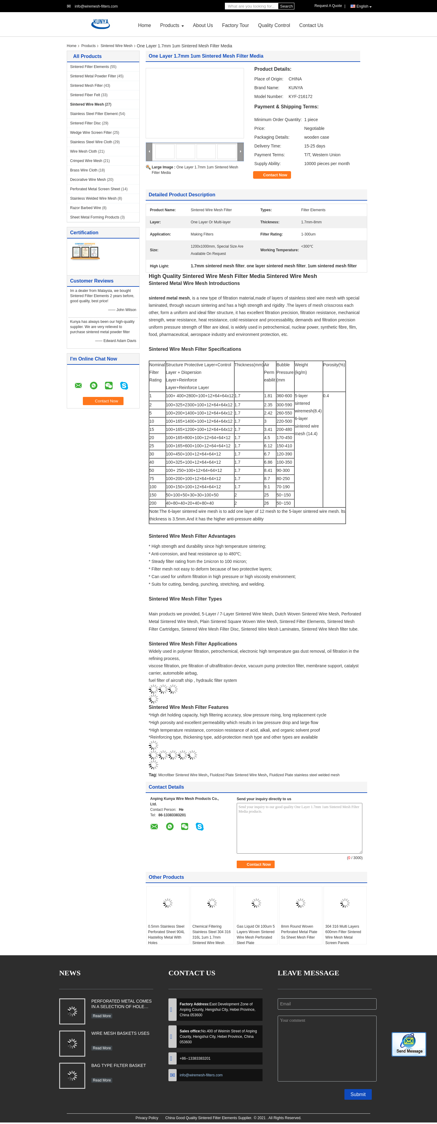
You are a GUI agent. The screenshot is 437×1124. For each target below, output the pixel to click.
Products (169, 25)
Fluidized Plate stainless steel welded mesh (304, 775)
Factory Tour (235, 25)
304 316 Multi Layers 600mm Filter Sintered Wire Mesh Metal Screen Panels (343, 934)
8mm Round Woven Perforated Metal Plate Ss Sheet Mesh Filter (299, 931)
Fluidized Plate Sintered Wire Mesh (238, 775)
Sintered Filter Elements (89, 67)
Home (144, 25)
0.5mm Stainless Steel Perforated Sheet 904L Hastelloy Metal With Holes (166, 934)
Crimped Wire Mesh (86, 161)
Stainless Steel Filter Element (94, 114)
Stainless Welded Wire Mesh (93, 198)
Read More (102, 1016)
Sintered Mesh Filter (86, 85)
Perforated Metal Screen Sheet (95, 189)
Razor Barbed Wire (85, 208)
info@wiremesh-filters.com (96, 6)
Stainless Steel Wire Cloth (91, 142)
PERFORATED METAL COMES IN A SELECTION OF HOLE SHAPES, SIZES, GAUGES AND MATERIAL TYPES (121, 1004)
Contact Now (275, 175)
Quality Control (274, 25)
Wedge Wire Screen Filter (91, 132)
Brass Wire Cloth (83, 170)
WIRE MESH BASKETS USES (120, 1033)
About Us (203, 25)
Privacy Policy (147, 1118)
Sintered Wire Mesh (116, 46)
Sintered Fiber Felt (85, 95)
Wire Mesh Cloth (83, 151)
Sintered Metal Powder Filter (93, 76)
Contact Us (311, 25)
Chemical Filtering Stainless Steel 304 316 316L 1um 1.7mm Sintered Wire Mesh (211, 934)
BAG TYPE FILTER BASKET (118, 1065)
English (364, 6)
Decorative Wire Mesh (88, 180)
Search (286, 6)
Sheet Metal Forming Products (94, 217)
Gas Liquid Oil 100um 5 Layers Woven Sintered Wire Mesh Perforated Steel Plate (256, 934)
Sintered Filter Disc (85, 123)
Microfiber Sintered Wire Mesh (182, 775)
